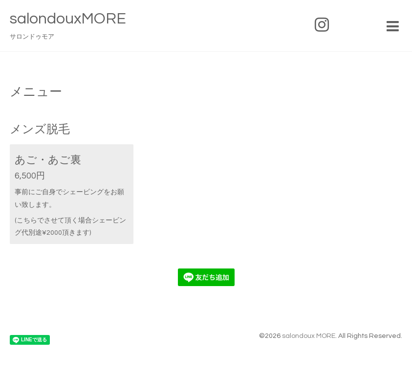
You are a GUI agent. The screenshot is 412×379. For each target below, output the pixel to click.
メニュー (36, 92)
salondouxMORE (68, 19)
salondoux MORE (308, 336)
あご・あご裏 (48, 160)
